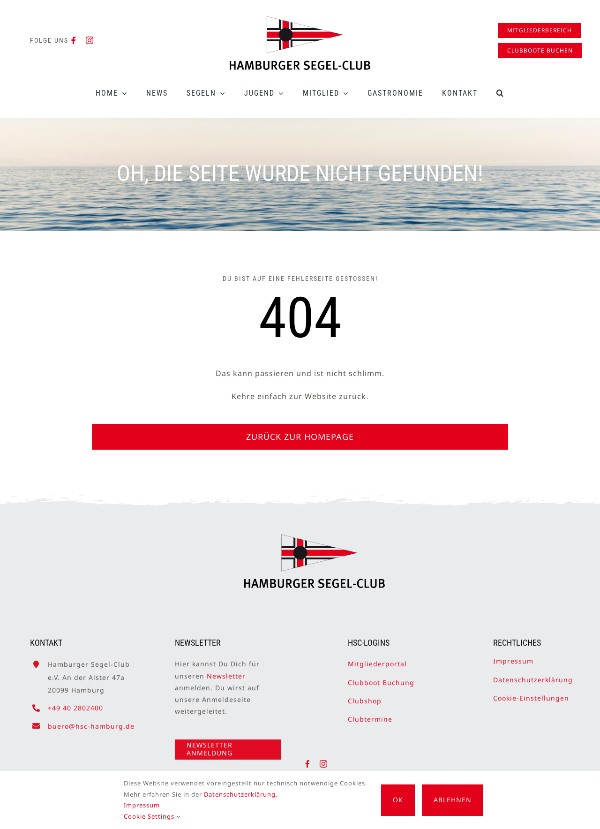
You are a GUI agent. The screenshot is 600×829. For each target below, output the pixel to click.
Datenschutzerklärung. (241, 794)
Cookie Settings (152, 816)
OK (398, 799)
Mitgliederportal (377, 659)
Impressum (513, 656)
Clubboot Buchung (381, 677)
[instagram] (90, 40)
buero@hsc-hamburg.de (91, 720)
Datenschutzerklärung (533, 675)
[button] (500, 93)
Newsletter (226, 671)
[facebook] (73, 40)
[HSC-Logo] (300, 20)
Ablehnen (453, 799)
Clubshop (365, 696)
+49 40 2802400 (75, 703)
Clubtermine (370, 714)
